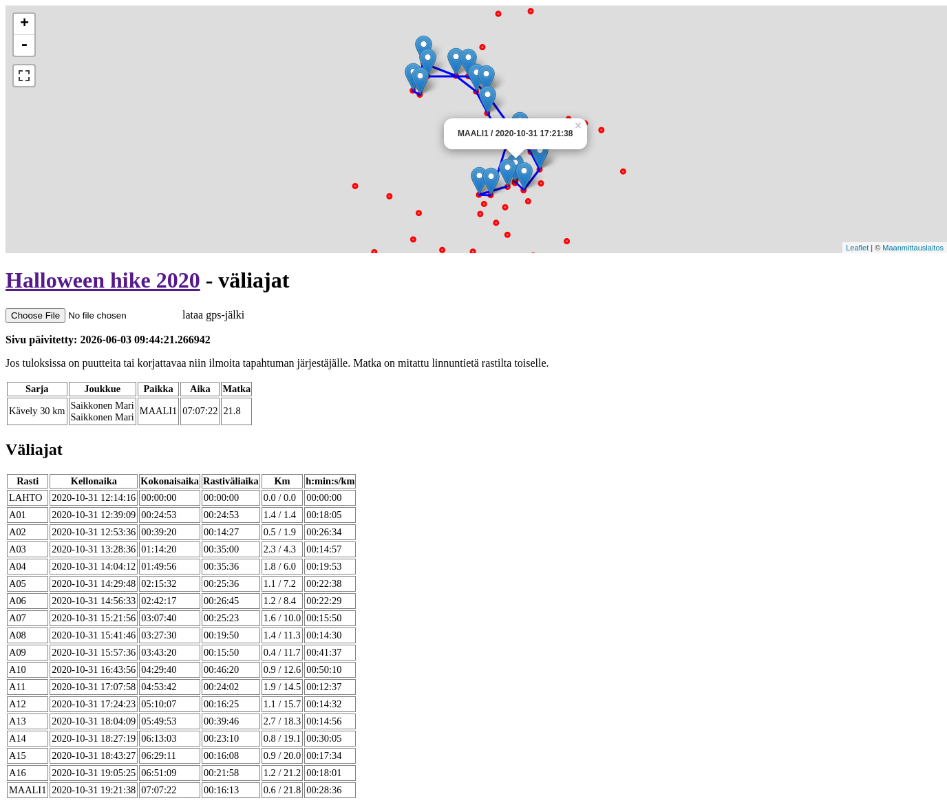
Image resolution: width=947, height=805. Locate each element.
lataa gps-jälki (125, 315)
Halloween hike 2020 (103, 280)
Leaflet (857, 248)
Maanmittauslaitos (913, 248)
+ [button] (24, 24)
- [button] (24, 45)
